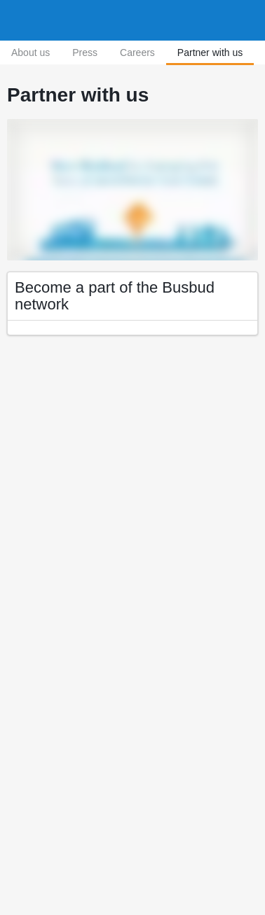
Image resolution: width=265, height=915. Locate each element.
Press (84, 52)
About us (30, 52)
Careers (137, 52)
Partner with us (210, 52)
